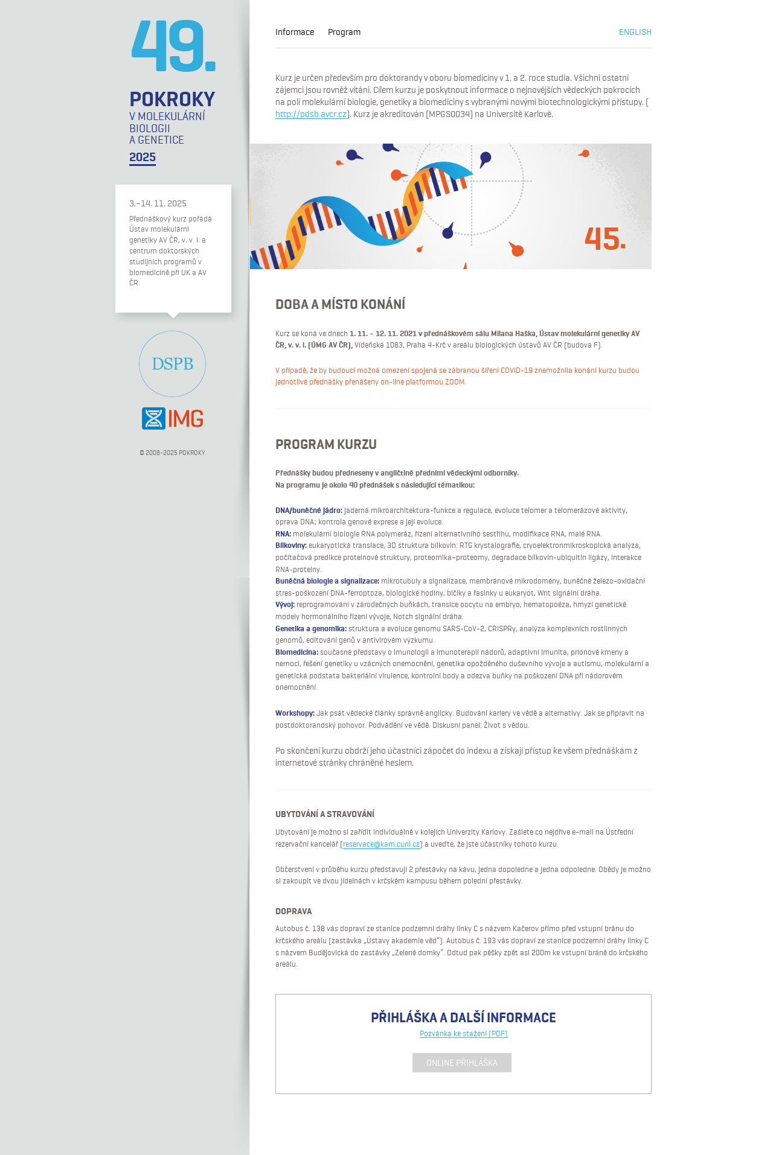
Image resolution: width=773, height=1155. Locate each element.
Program (344, 32)
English (635, 32)
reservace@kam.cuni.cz (381, 844)
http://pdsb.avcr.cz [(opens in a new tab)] (311, 114)
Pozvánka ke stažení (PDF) (464, 1034)
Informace (294, 32)
